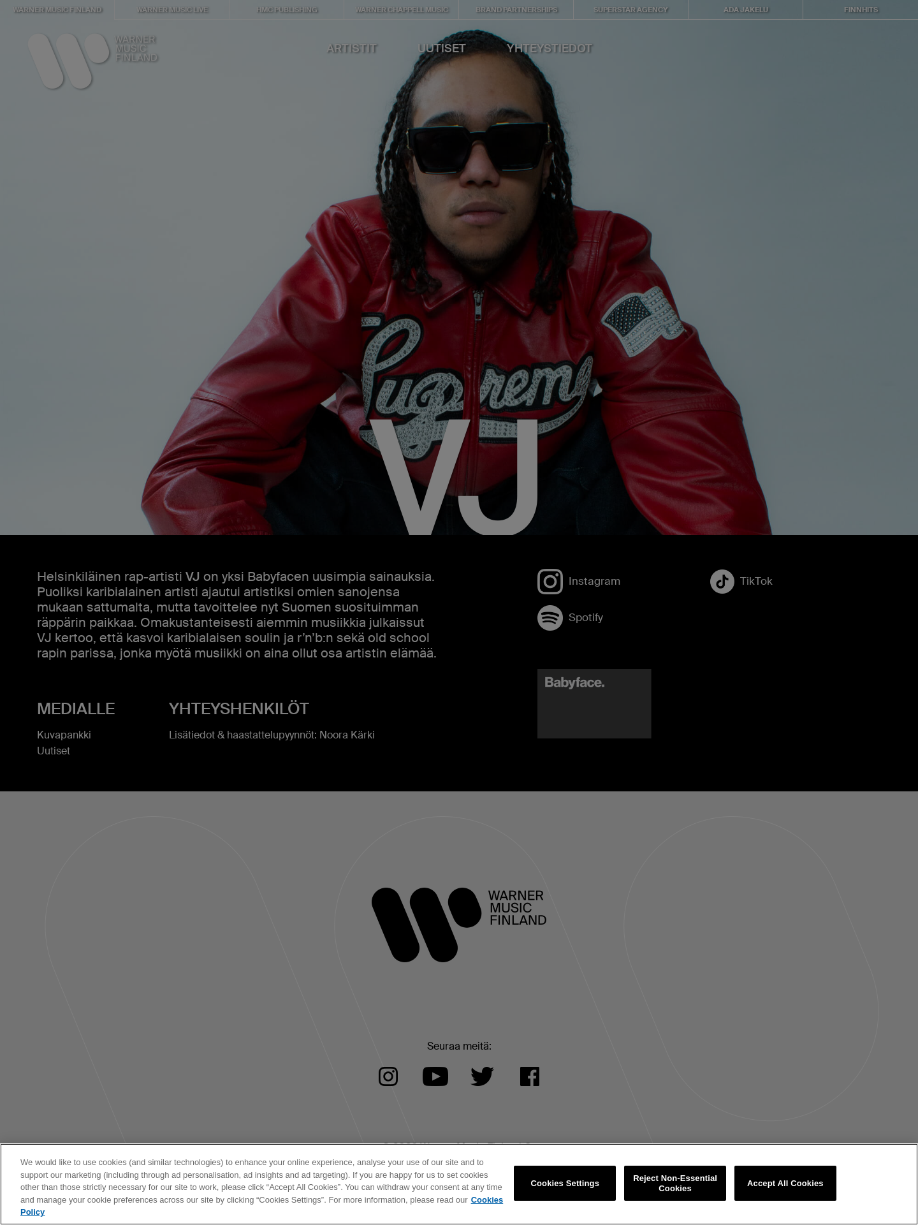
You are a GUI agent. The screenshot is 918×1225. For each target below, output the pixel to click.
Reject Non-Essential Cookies (675, 1183)
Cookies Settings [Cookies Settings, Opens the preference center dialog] (565, 1183)
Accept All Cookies (785, 1183)
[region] (459, 1184)
